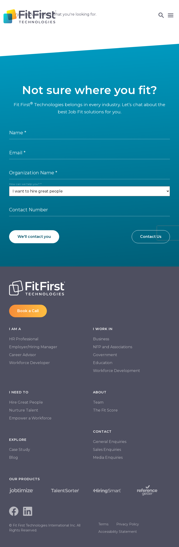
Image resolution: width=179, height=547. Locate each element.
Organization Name (33, 173)
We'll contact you (34, 236)
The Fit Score (105, 410)
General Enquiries (109, 441)
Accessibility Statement (117, 532)
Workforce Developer (29, 363)
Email (17, 152)
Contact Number (28, 210)
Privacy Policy (127, 524)
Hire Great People (26, 402)
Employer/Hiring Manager (33, 347)
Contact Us (151, 236)
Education (102, 363)
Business (101, 339)
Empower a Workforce (30, 418)
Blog (13, 457)
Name (17, 132)
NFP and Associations (112, 347)
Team (98, 402)
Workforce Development (116, 370)
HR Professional (23, 339)
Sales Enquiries (107, 449)
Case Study (19, 449)
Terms (103, 524)
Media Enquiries (108, 457)
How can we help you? (25, 184)
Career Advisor (22, 355)
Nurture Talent (23, 410)
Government (105, 355)
